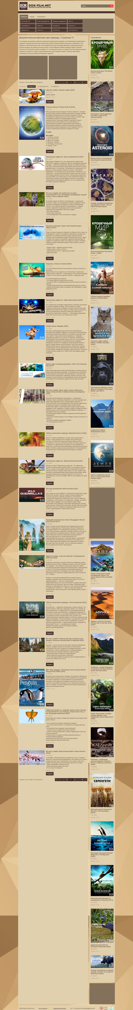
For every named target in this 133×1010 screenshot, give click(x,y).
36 (82, 82)
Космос (40, 30)
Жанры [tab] (32, 17)
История (56, 25)
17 (71, 82)
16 (67, 82)
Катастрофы (26, 25)
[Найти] (111, 6)
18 (74, 82)
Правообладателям (59, 1008)
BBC (71, 21)
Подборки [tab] (24, 17)
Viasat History (73, 30)
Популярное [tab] (41, 17)
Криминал (25, 30)
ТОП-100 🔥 (26, 21)
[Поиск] (95, 6)
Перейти (50, 102)
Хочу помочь (43, 1008)
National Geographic (43, 21)
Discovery (56, 30)
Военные (72, 25)
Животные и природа (59, 21)
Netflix (40, 25)
